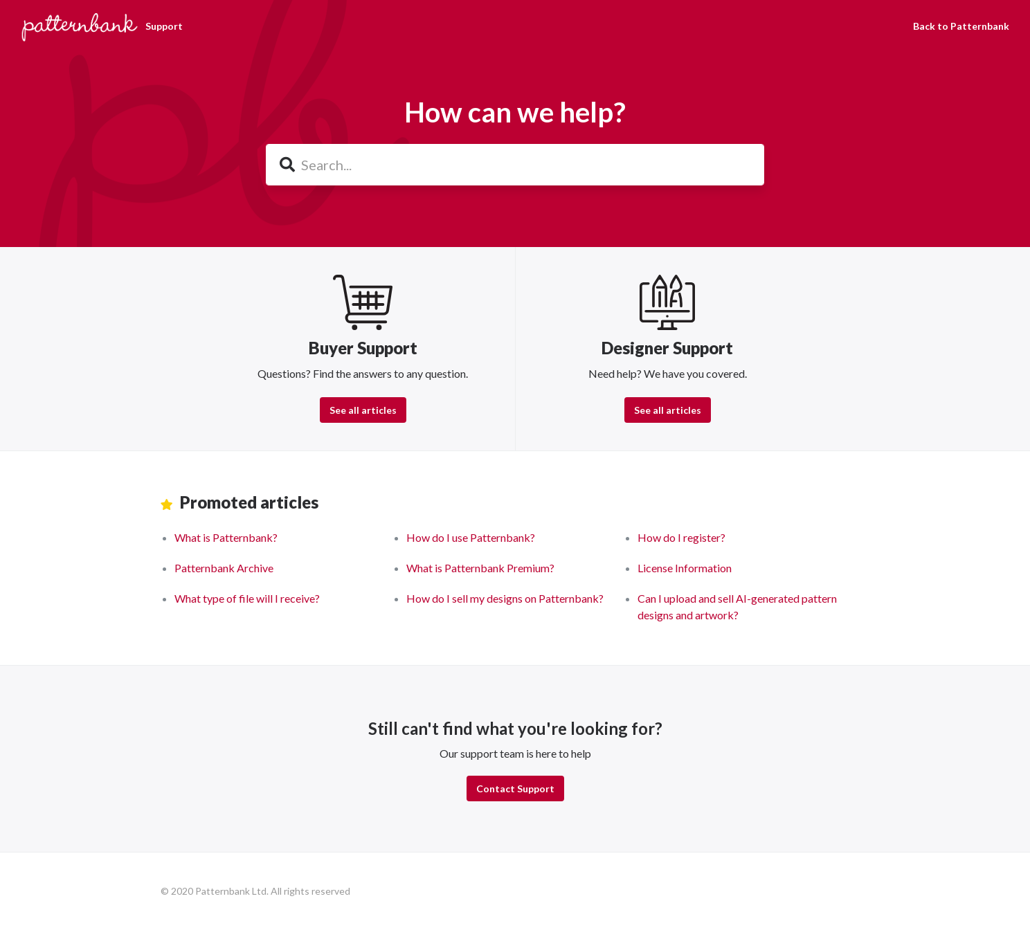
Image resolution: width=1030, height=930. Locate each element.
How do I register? (681, 537)
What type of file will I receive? (247, 598)
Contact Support (515, 788)
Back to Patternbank (961, 26)
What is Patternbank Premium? (480, 567)
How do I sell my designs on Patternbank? (505, 598)
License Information (685, 567)
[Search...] (515, 164)
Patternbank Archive (223, 567)
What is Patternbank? (226, 537)
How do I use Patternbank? (470, 537)
